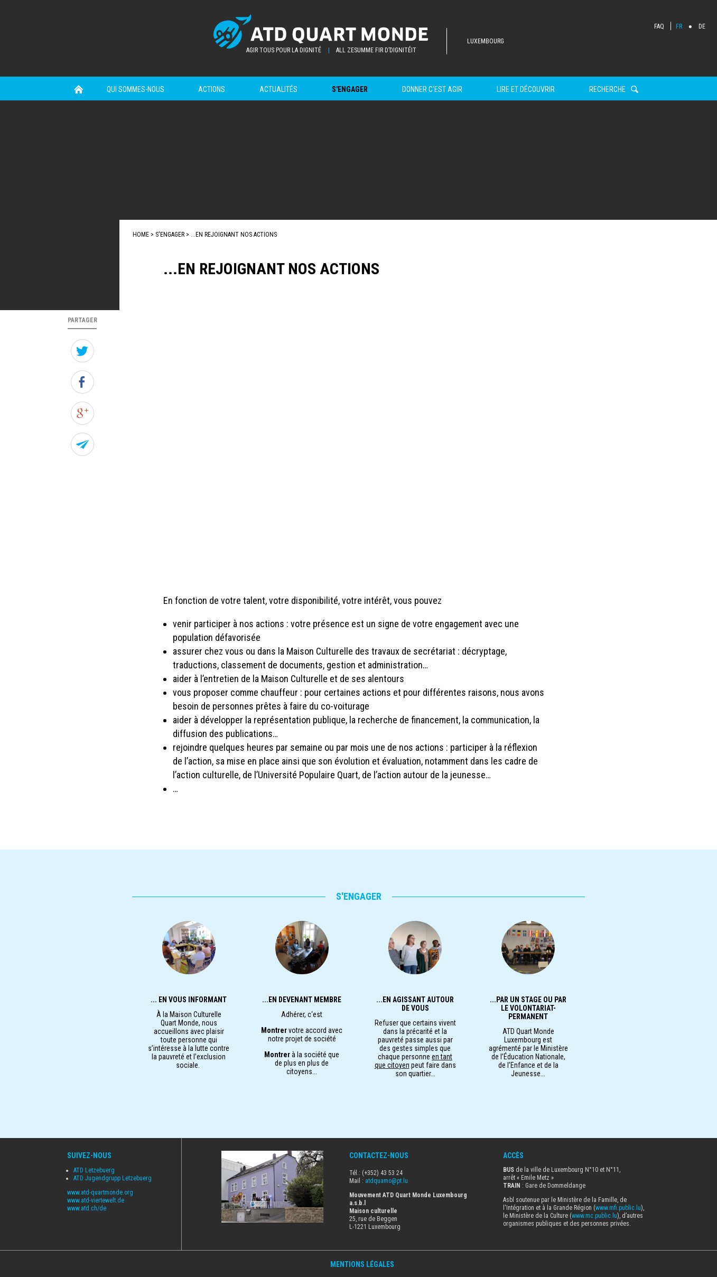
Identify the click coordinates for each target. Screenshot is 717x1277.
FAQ (659, 26)
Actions (211, 89)
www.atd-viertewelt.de (95, 1200)
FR (679, 26)
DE (702, 26)
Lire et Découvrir (526, 89)
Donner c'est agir (432, 89)
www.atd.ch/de (86, 1208)
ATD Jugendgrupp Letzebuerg (112, 1178)
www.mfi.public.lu (618, 1207)
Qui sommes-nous (135, 89)
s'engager (350, 89)
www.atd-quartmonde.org (100, 1192)
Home (78, 89)
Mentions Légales (362, 1264)
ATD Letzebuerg (94, 1170)
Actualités (278, 89)
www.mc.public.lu (594, 1215)
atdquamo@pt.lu (386, 1181)
